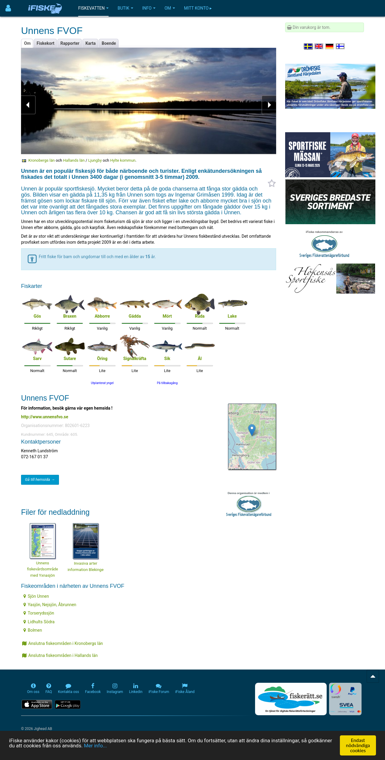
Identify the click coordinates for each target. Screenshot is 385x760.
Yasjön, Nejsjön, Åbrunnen (49, 604)
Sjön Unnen (36, 596)
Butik (125, 8)
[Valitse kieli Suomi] (340, 46)
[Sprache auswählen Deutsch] (330, 46)
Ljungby (95, 160)
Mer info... (95, 746)
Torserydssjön (38, 613)
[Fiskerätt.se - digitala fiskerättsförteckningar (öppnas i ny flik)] (291, 699)
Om (170, 8)
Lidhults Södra (38, 621)
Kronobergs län (41, 160)
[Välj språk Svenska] (308, 46)
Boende (109, 43)
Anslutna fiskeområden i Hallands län (60, 655)
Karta (90, 43)
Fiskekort (45, 43)
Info (149, 8)
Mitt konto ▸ (198, 8)
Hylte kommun (122, 160)
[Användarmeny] (8, 8)
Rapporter (69, 43)
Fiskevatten (93, 8)
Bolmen (32, 630)
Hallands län (74, 160)
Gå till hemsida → (40, 479)
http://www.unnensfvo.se (44, 416)
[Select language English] (319, 46)
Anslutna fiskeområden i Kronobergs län (62, 643)
